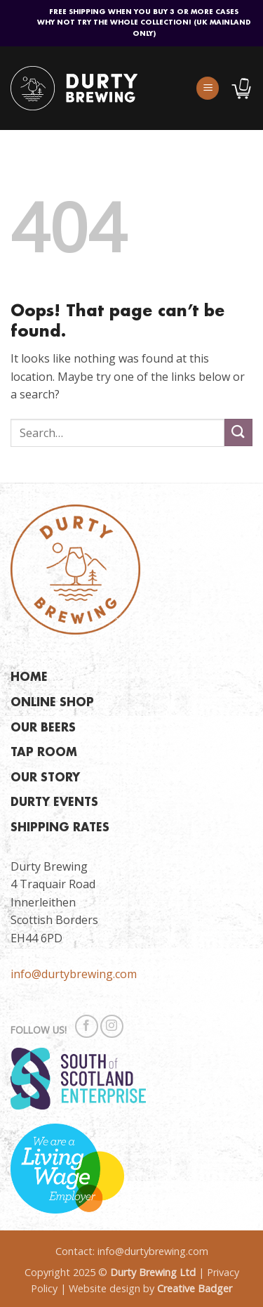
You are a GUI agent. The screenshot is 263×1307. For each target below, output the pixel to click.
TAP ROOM (44, 753)
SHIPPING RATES (60, 828)
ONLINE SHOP (52, 703)
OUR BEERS (43, 728)
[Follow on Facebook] (86, 1026)
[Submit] (238, 432)
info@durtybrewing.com (74, 974)
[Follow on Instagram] (111, 1026)
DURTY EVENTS (54, 803)
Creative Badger (194, 1288)
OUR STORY (45, 778)
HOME (29, 678)
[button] (207, 88)
